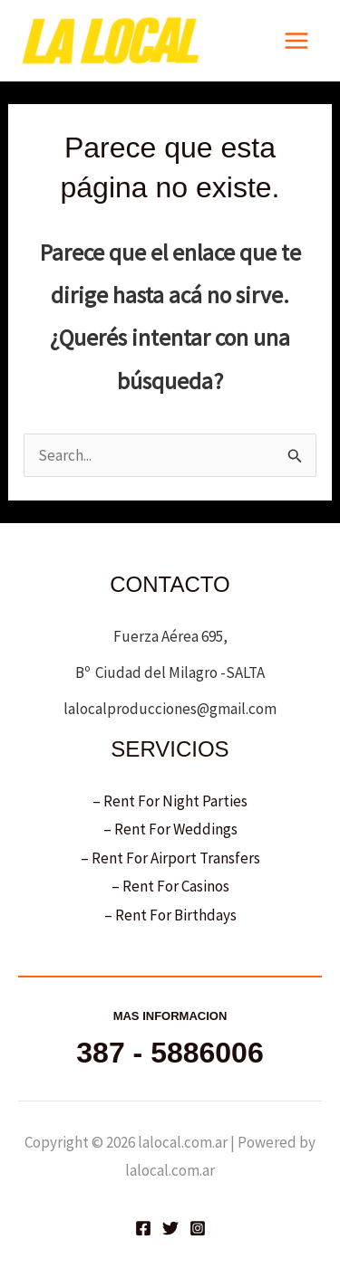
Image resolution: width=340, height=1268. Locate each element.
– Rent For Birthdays (170, 915)
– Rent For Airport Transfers (170, 858)
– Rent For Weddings (170, 829)
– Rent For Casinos (170, 886)
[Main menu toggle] (297, 40)
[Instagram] (197, 1228)
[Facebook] (143, 1228)
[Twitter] (170, 1228)
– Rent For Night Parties (170, 801)
